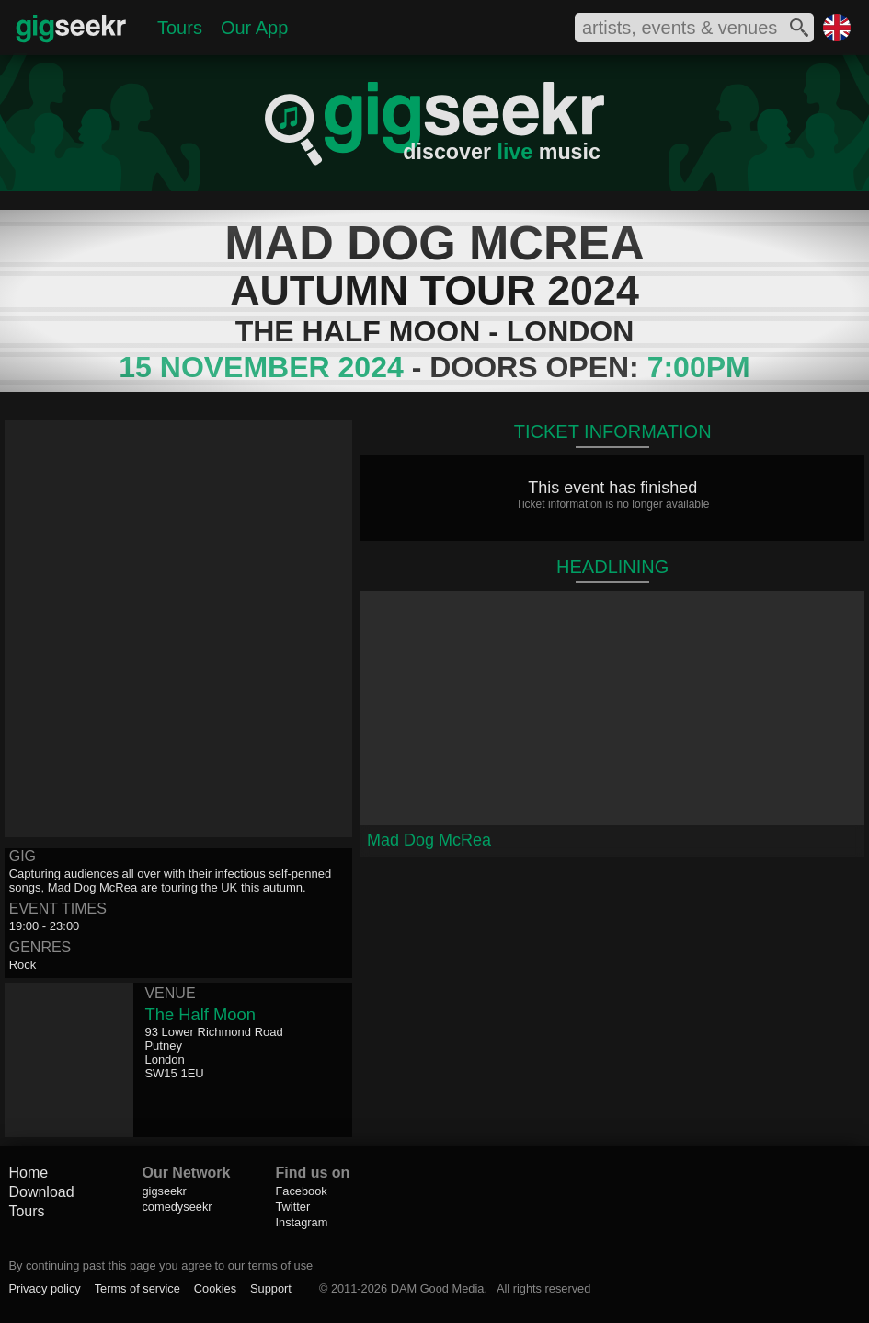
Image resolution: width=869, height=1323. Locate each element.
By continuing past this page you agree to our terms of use (160, 1265)
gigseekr (164, 1191)
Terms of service (137, 1288)
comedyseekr (177, 1207)
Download (41, 1192)
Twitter (292, 1207)
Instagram (301, 1222)
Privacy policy (44, 1288)
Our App (254, 27)
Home (28, 1172)
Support (271, 1288)
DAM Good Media (438, 1288)
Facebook (300, 1191)
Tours (179, 27)
